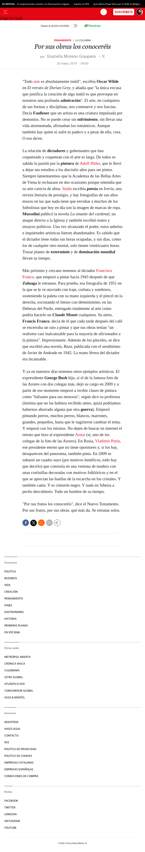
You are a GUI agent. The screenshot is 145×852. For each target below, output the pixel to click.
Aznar (80, 434)
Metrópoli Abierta (17, 657)
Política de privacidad (20, 749)
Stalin (67, 188)
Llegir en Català (11, 18)
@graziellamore (103, 56)
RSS (6, 742)
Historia (10, 619)
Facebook (11, 801)
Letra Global (13, 677)
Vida (7, 585)
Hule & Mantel (14, 697)
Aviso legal (12, 729)
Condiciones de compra (21, 776)
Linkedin (10, 814)
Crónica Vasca (14, 663)
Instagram (12, 821)
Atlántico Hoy (14, 684)
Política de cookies (18, 756)
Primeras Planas (16, 625)
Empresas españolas (18, 769)
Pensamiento (62, 40)
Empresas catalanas (19, 762)
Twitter (9, 807)
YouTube (10, 828)
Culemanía (12, 670)
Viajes (8, 605)
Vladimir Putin (107, 441)
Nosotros (11, 722)
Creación (11, 592)
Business (10, 578)
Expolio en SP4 (81, 4)
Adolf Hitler (90, 163)
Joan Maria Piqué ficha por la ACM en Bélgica (116, 4)
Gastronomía (14, 612)
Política (10, 571)
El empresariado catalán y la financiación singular (43, 4)
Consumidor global (18, 690)
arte (37, 81)
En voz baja (12, 632)
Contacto (11, 735)
